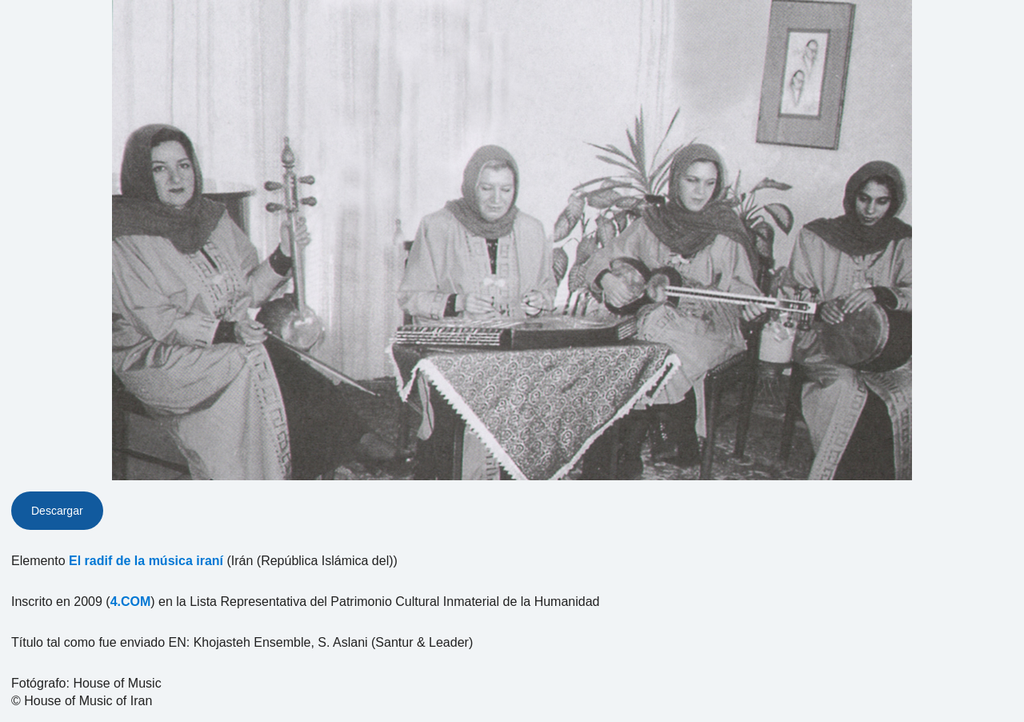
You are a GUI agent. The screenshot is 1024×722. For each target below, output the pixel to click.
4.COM (130, 601)
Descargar (57, 510)
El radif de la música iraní (146, 561)
